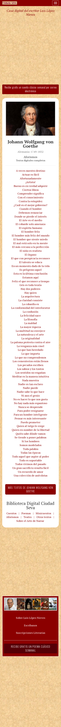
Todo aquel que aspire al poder (30, 456)
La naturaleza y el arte (30, 334)
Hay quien (30, 292)
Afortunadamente (30, 178)
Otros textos (43, 517)
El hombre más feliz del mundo (30, 235)
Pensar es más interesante (30, 418)
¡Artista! (30, 182)
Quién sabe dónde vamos (31, 433)
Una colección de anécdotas (30, 475)
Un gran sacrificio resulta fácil (30, 468)
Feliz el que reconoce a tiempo (30, 281)
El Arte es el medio (30, 220)
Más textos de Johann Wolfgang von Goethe (30, 489)
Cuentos (11, 513)
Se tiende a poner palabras (30, 437)
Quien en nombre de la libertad (30, 430)
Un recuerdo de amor (30, 471)
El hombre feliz (30, 231)
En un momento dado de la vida (31, 266)
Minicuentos (43, 513)
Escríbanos (30, 625)
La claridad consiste (30, 300)
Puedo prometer (30, 422)
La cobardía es (30, 304)
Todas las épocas (31, 452)
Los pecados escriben (30, 365)
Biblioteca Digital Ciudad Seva (30, 505)
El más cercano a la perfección (30, 247)
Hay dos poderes (30, 289)
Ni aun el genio (30, 395)
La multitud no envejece (30, 331)
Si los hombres (30, 441)
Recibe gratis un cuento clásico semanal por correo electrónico (30, 89)
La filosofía (30, 319)
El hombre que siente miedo (30, 239)
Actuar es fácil (30, 174)
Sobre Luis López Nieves (30, 618)
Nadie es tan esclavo (30, 384)
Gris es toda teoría (30, 285)
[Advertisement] (30, 50)
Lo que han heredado (30, 349)
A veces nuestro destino (30, 170)
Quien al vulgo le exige (30, 426)
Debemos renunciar (30, 212)
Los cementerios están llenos (30, 361)
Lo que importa (30, 353)
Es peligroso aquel (30, 269)
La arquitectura (30, 296)
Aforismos (12, 517)
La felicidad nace (30, 315)
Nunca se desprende (30, 407)
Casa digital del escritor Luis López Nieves (30, 13)
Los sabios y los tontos (30, 369)
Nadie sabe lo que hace (30, 391)
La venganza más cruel (30, 346)
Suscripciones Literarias (30, 632)
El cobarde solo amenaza (30, 224)
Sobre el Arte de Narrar (30, 521)
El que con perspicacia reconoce (30, 258)
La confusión (30, 311)
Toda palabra (30, 449)
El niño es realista (31, 250)
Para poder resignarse (30, 410)
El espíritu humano (30, 228)
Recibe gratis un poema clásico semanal (30, 648)
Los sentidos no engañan (30, 372)
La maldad (30, 323)
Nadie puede (30, 388)
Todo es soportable (30, 460)
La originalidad (30, 338)
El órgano (30, 254)
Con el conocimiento (30, 197)
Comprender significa (30, 193)
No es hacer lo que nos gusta (30, 399)
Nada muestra (30, 380)
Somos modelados (31, 445)
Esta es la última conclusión (30, 273)
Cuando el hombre (30, 209)
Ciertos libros (30, 190)
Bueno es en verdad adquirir (30, 186)
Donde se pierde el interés (30, 216)
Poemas (26, 513)
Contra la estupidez (30, 201)
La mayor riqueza (30, 327)
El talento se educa (30, 262)
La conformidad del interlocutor (30, 308)
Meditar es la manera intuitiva (30, 376)
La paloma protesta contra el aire (30, 342)
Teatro (28, 517)
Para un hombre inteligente (30, 414)
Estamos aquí (30, 277)
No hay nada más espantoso (30, 403)
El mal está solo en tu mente (30, 243)
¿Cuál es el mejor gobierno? (30, 205)
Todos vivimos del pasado (30, 464)
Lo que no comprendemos (30, 357)
